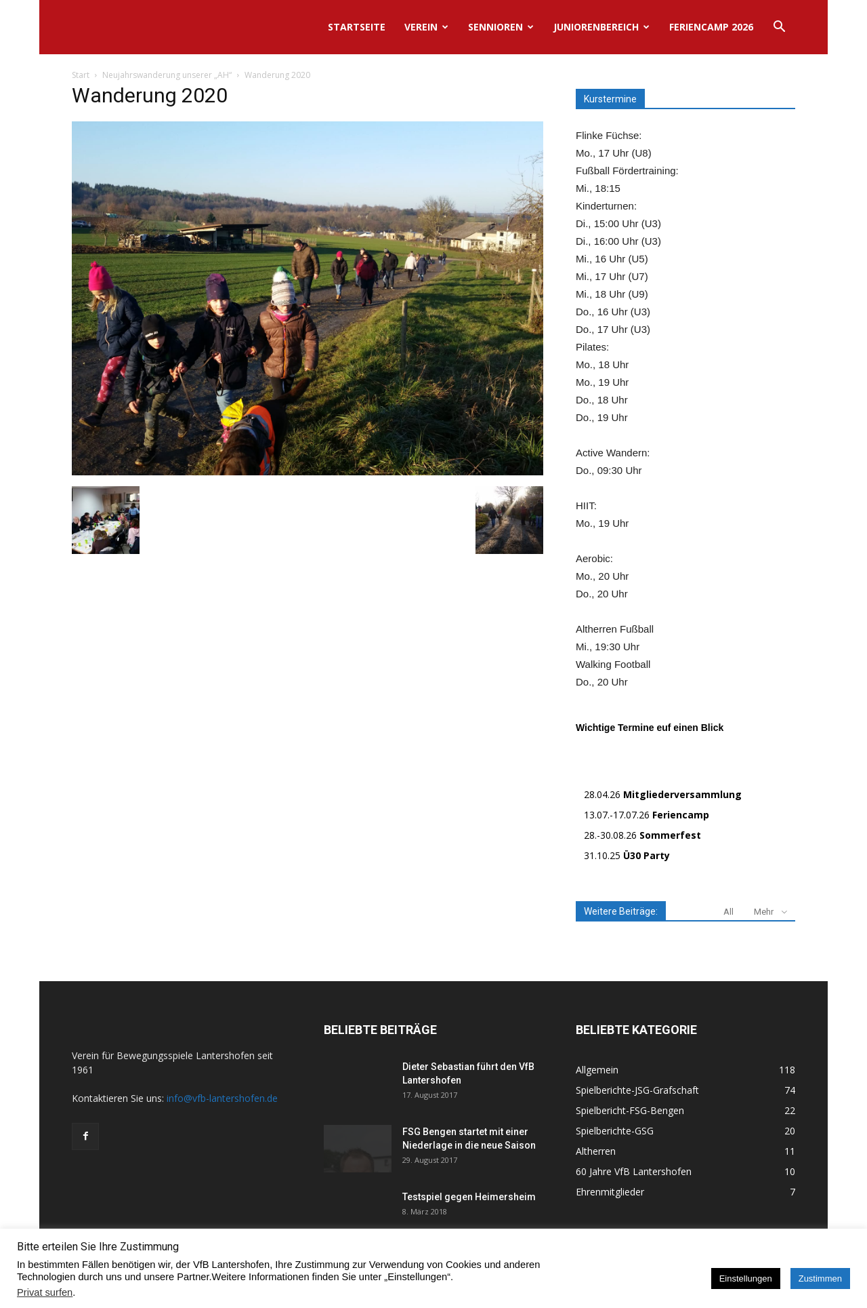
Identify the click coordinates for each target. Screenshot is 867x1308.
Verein (426, 26)
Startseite (356, 26)
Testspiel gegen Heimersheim (469, 1196)
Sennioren (501, 26)
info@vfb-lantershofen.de (222, 1098)
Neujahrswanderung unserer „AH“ (167, 75)
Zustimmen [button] (820, 1278)
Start (80, 75)
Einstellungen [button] (745, 1278)
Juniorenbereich (601, 26)
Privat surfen (44, 1292)
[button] (779, 28)
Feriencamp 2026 (711, 26)
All (728, 912)
